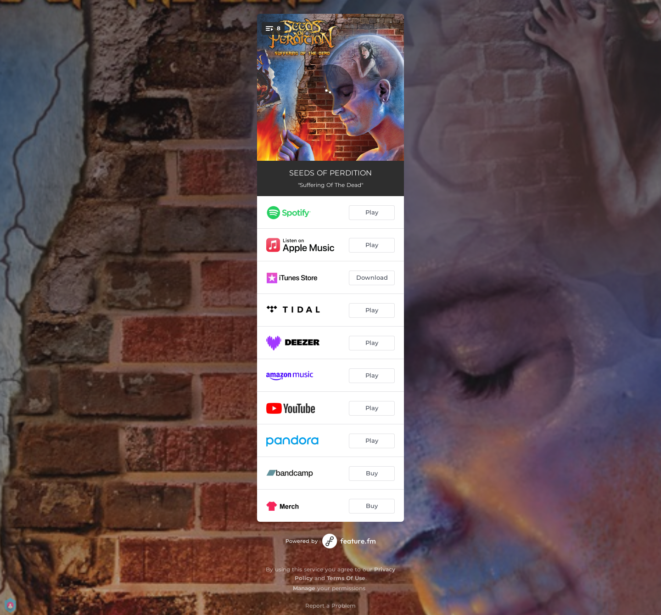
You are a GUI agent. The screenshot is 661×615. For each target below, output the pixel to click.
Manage (304, 588)
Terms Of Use (346, 578)
